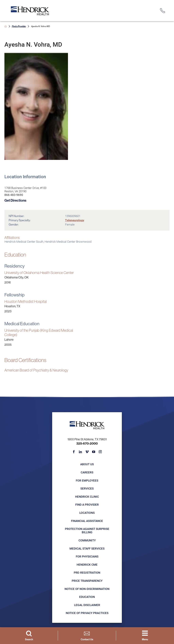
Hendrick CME (87, 565)
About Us (87, 464)
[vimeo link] (87, 451)
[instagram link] (100, 451)
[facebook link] (73, 451)
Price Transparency (87, 581)
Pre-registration (87, 572)
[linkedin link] (80, 451)
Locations (87, 513)
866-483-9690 (13, 195)
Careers (87, 472)
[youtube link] (93, 451)
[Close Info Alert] (168, 3)
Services (87, 488)
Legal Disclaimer (87, 605)
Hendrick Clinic (87, 497)
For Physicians (87, 556)
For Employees (87, 480)
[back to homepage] (5, 26)
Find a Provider (19, 26)
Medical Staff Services (87, 548)
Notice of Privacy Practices (87, 613)
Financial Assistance (87, 521)
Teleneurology (74, 220)
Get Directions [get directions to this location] (15, 200)
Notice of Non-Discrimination (87, 589)
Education (87, 597)
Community (87, 540)
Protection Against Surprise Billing (87, 530)
